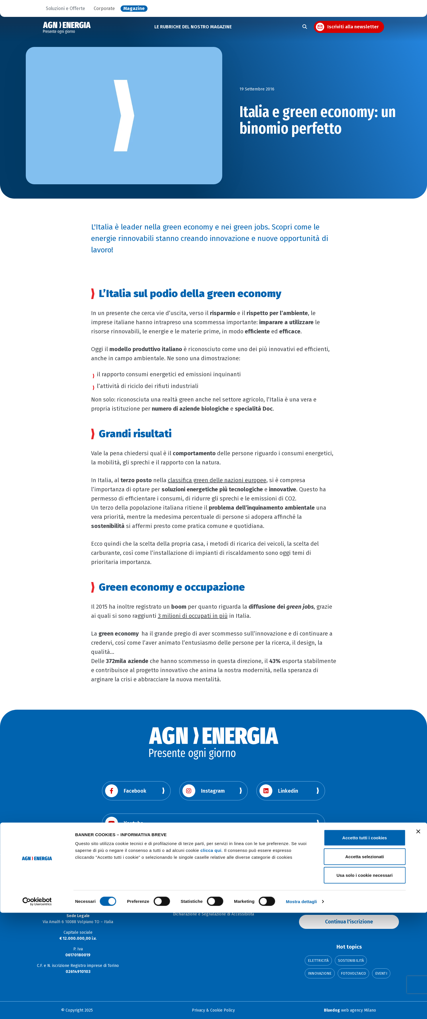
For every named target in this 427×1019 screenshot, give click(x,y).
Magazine (134, 8)
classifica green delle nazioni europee (217, 480)
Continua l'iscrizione (349, 922)
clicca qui (210, 956)
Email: (304, 893)
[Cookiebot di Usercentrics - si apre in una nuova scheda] (37, 1008)
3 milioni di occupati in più (193, 615)
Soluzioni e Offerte (65, 8)
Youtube (124, 823)
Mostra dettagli (301, 1007)
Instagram (203, 790)
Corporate (104, 8)
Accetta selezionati (364, 962)
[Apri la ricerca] (305, 27)
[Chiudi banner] (418, 938)
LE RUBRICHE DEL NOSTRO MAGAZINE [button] (193, 26)
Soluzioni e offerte (213, 897)
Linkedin (278, 790)
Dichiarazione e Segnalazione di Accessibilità (213, 914)
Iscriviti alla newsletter (353, 26)
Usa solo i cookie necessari (365, 981)
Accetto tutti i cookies (364, 943)
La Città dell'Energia (213, 905)
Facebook (125, 790)
